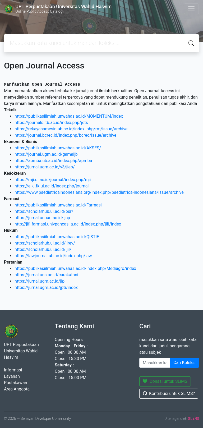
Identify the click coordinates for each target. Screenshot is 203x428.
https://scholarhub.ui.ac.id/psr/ (44, 211)
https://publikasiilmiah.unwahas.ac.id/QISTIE (57, 236)
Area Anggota (17, 389)
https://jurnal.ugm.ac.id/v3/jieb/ (45, 166)
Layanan (12, 376)
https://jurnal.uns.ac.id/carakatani (46, 274)
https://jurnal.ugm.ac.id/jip (39, 281)
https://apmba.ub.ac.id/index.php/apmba (53, 160)
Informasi (13, 369)
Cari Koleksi (184, 362)
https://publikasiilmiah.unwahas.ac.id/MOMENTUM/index (69, 116)
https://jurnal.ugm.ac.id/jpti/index (46, 287)
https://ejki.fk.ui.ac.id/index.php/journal (52, 185)
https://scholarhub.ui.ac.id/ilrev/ (45, 243)
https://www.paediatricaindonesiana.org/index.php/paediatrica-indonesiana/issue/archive (99, 192)
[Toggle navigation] (191, 8)
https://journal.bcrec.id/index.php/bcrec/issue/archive (65, 135)
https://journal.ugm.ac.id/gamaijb (46, 154)
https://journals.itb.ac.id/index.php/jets (51, 122)
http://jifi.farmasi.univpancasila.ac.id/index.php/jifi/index (68, 224)
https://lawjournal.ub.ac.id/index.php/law (53, 255)
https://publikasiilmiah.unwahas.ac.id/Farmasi (58, 205)
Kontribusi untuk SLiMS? (169, 393)
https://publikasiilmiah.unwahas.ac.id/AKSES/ (58, 147)
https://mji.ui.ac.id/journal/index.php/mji (53, 179)
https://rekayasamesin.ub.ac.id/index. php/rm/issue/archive (71, 128)
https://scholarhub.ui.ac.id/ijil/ (43, 249)
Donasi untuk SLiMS (165, 381)
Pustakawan (15, 382)
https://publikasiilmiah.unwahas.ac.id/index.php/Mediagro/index (75, 268)
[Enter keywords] (154, 363)
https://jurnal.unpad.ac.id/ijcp (42, 217)
